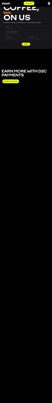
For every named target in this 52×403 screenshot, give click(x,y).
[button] (26, 44)
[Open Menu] (49, 3)
